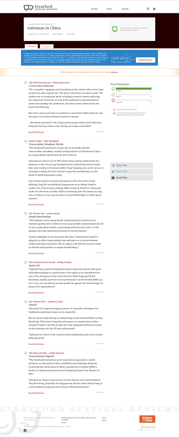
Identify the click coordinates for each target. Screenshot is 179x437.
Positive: (119, 89)
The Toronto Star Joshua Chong (44, 212)
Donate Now (146, 58)
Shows (94, 6)
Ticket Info (70, 32)
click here (114, 71)
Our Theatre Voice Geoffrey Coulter (46, 300)
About (104, 419)
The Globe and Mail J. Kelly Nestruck (46, 351)
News (109, 6)
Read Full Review (37, 130)
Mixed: (118, 95)
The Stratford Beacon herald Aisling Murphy (50, 261)
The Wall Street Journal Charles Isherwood (49, 81)
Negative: (119, 101)
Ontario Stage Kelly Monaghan (44, 139)
